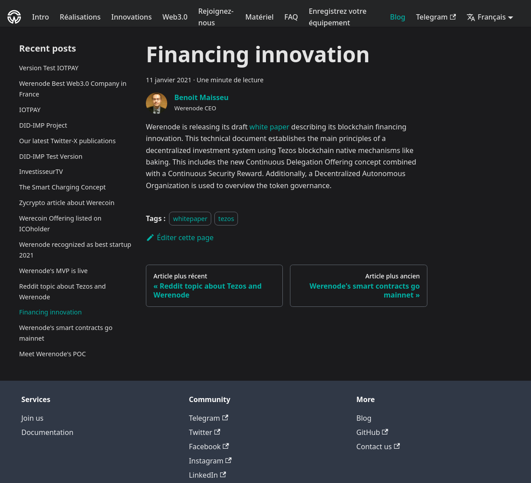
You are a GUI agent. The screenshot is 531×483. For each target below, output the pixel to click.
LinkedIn (207, 475)
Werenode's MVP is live (53, 270)
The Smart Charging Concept (62, 187)
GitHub (372, 432)
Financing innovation (50, 312)
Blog (397, 17)
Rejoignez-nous (215, 17)
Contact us (378, 446)
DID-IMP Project (43, 125)
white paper (269, 127)
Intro (40, 17)
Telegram (436, 17)
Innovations (131, 17)
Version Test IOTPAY (48, 68)
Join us (32, 418)
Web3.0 (175, 17)
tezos (226, 218)
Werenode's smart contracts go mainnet (66, 332)
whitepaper (190, 218)
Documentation (47, 432)
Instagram (210, 461)
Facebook (209, 446)
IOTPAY (29, 109)
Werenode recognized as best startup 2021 (75, 249)
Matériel (259, 17)
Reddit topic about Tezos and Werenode (62, 291)
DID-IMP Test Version (50, 156)
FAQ (291, 17)
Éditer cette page (179, 237)
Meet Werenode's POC (52, 354)
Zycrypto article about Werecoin (66, 202)
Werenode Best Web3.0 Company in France (72, 88)
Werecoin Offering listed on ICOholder (60, 223)
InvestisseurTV (41, 171)
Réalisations (80, 17)
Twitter (205, 432)
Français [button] (486, 17)
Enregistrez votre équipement (337, 17)
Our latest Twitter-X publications (67, 141)
